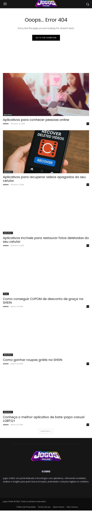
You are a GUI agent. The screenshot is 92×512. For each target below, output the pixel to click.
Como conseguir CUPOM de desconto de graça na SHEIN (43, 301)
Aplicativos (8, 115)
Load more (46, 431)
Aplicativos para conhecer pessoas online (36, 120)
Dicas (6, 294)
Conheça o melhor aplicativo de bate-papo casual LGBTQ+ (44, 419)
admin (6, 123)
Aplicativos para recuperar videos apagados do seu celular (44, 179)
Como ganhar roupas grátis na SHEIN (32, 360)
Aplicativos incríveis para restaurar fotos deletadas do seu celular (46, 240)
